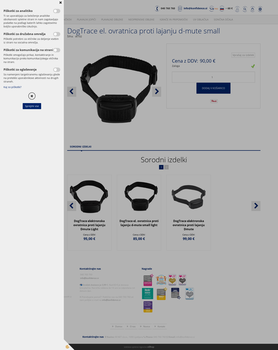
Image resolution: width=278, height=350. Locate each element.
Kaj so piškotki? (12, 87)
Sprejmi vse (32, 106)
